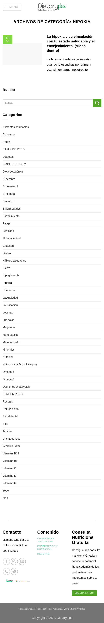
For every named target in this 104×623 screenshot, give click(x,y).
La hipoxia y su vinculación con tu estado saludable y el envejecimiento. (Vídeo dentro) (71, 43)
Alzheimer (9, 134)
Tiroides (7, 431)
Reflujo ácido (11, 409)
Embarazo (9, 201)
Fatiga (6, 223)
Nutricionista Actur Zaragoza (20, 364)
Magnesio (9, 327)
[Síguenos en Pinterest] (14, 571)
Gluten (7, 253)
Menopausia (10, 334)
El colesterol (10, 186)
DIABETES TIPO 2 (14, 164)
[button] (12, 7)
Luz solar (8, 319)
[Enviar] (97, 103)
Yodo (6, 490)
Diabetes (8, 156)
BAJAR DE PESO (14, 149)
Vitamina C (9, 468)
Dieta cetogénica (13, 171)
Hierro (6, 268)
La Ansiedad (10, 297)
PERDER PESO (13, 394)
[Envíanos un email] (22, 561)
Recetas (8, 401)
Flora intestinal (12, 238)
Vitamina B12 (11, 453)
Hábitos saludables (14, 260)
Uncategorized (11, 438)
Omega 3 (8, 371)
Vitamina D (9, 475)
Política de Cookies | (45, 609)
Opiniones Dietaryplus (16, 386)
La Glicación (10, 305)
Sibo (5, 423)
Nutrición (8, 357)
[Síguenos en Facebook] (6, 561)
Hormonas (9, 290)
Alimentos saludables (16, 127)
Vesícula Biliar (11, 446)
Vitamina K (9, 483)
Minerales (9, 349)
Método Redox (12, 342)
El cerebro (9, 179)
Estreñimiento (11, 216)
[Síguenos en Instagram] (14, 561)
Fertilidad (8, 230)
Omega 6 (8, 379)
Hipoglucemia (11, 275)
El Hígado (9, 193)
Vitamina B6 (10, 460)
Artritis (6, 141)
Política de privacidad (27, 609)
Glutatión (8, 245)
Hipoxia (7, 282)
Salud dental (10, 416)
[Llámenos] (6, 571)
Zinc (5, 498)
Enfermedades (12, 208)
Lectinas (8, 312)
